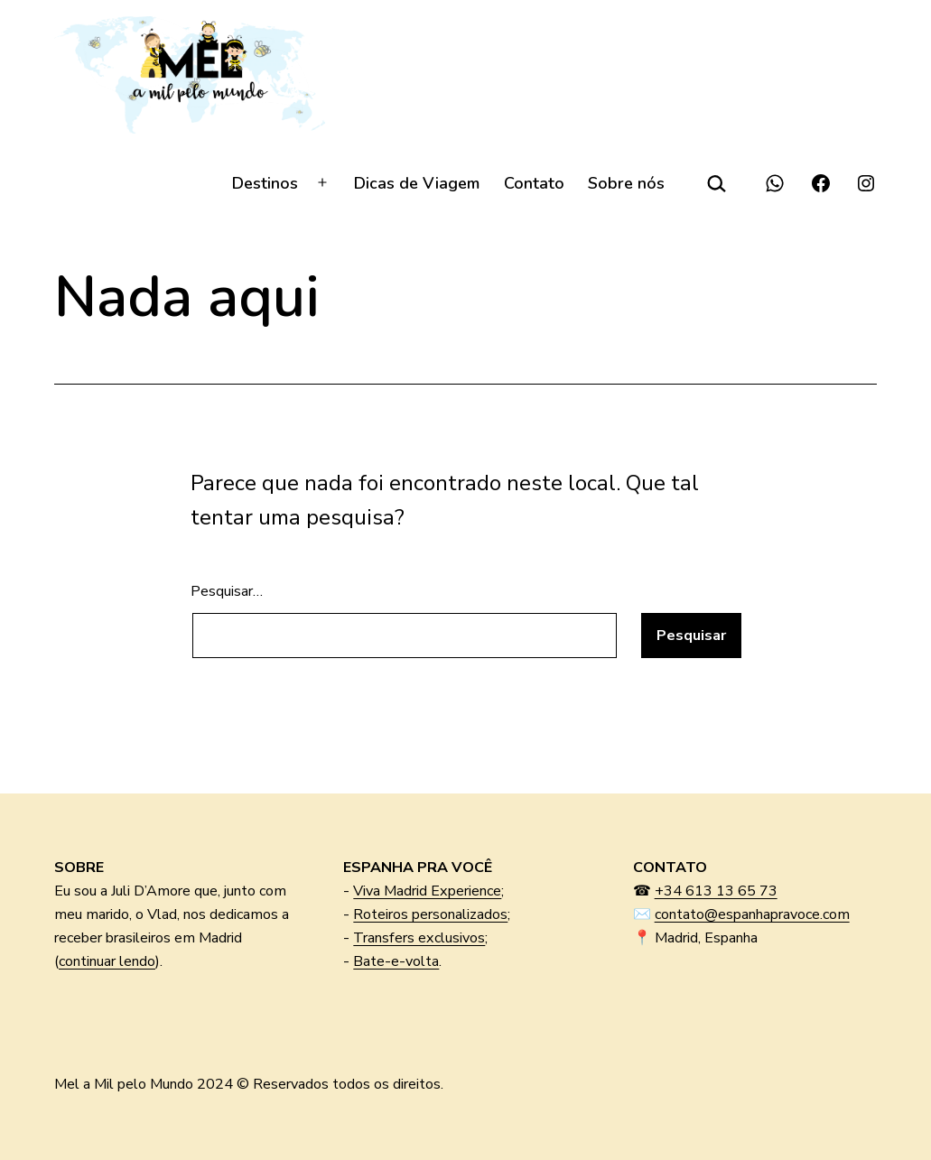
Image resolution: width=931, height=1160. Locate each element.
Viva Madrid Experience (427, 891)
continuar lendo (107, 961)
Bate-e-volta (396, 961)
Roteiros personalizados (430, 914)
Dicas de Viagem (416, 183)
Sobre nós (626, 183)
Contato (534, 183)
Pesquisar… (227, 591)
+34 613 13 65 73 (716, 891)
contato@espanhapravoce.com (752, 914)
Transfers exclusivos (419, 938)
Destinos (265, 183)
